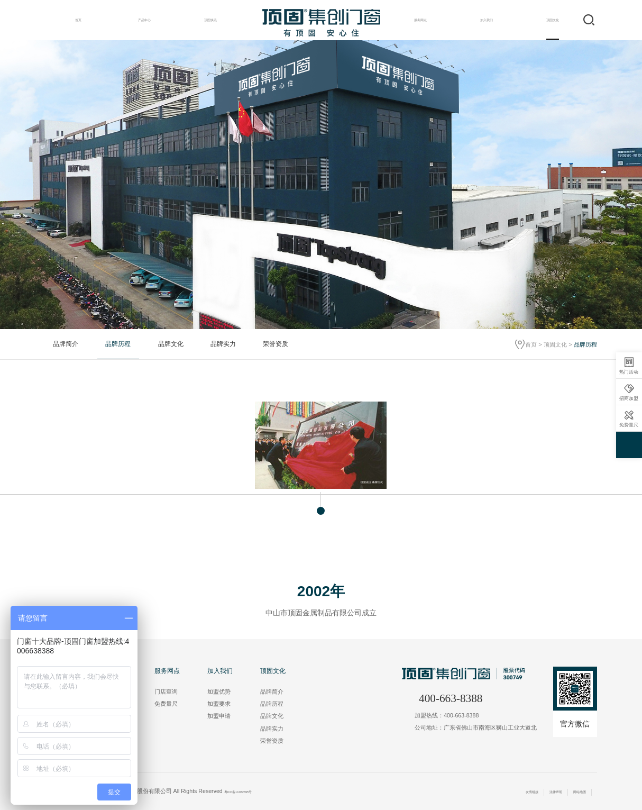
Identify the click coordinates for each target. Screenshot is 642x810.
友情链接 (505, 791)
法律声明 (540, 791)
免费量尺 (166, 703)
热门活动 (628, 366)
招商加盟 (628, 392)
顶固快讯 (210, 19)
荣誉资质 (275, 344)
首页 (78, 19)
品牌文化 (171, 344)
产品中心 (144, 19)
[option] (321, 184)
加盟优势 (219, 691)
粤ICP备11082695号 (250, 791)
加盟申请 (219, 716)
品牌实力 (223, 344)
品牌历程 (118, 344)
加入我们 (486, 19)
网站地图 (574, 791)
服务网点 (420, 19)
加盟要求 (219, 703)
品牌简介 (65, 344)
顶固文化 (552, 19)
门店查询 (166, 691)
